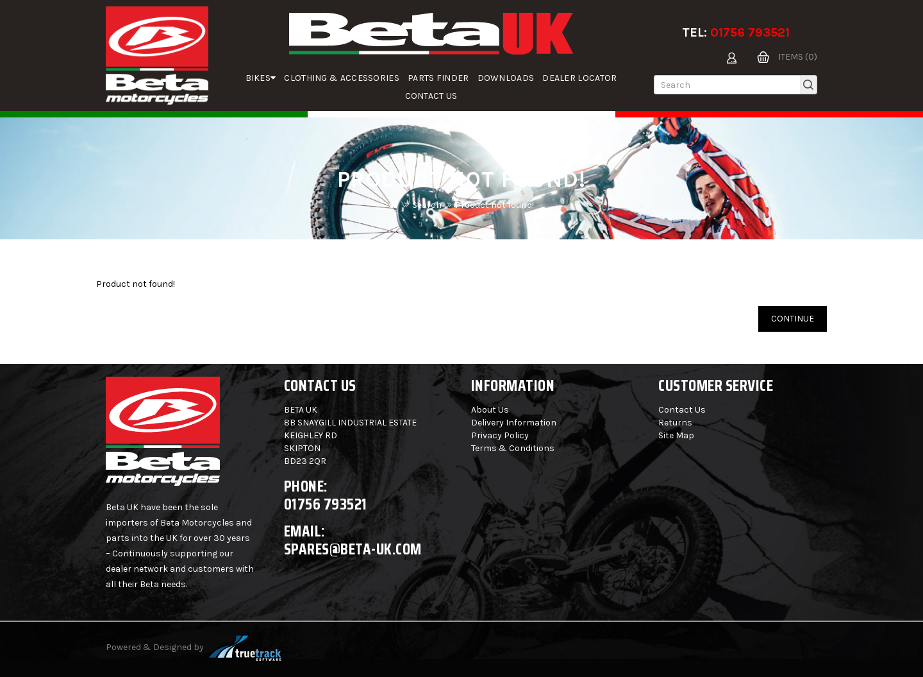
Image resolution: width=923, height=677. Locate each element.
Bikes (260, 78)
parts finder (438, 78)
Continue (792, 318)
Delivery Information (513, 422)
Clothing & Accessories (341, 78)
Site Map (676, 435)
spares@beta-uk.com (353, 548)
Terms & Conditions (512, 448)
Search (427, 205)
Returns (675, 422)
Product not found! (494, 205)
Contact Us (431, 95)
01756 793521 (750, 32)
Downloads (506, 78)
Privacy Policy (500, 435)
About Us (490, 409)
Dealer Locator (579, 78)
